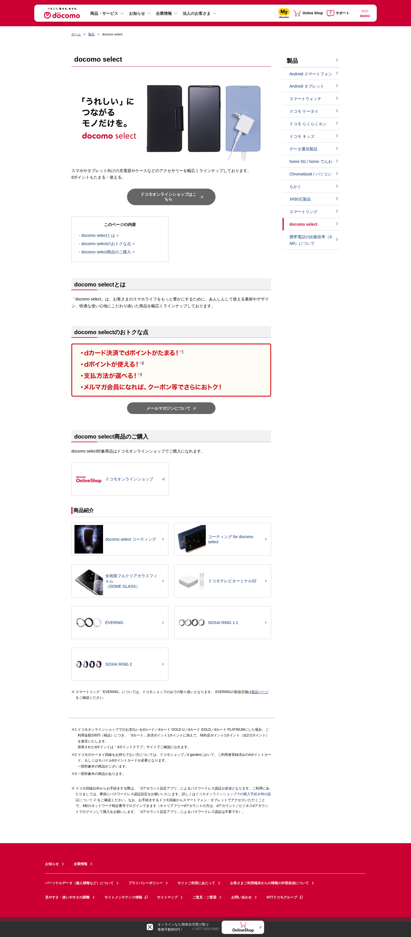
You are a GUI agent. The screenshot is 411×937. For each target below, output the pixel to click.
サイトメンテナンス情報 (126, 897)
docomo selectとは (98, 235)
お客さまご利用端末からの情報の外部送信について (269, 883)
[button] (171, 284)
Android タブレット (306, 86)
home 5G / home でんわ (310, 161)
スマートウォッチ (305, 98)
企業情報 (164, 13)
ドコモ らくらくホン (308, 124)
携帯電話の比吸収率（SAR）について (310, 240)
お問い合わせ (241, 897)
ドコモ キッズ (302, 136)
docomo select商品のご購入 (106, 252)
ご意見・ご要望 (204, 897)
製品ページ (260, 692)
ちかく (295, 186)
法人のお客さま (197, 13)
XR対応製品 (300, 199)
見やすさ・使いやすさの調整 (67, 897)
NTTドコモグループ (285, 897)
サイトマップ (167, 897)
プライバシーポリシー (145, 883)
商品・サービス (104, 13)
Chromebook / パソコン (310, 174)
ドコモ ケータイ (304, 111)
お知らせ (137, 13)
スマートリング (303, 211)
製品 (91, 34)
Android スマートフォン (310, 74)
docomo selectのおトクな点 (106, 244)
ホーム (76, 34)
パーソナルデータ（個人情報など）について (79, 883)
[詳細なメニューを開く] (364, 13)
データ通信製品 (303, 149)
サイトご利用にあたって (196, 883)
